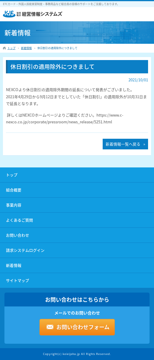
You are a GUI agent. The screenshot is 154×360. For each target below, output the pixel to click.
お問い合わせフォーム (82, 327)
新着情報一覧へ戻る (123, 144)
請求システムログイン (25, 250)
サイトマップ (17, 280)
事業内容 (13, 205)
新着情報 (13, 265)
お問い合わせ (17, 235)
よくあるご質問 (19, 220)
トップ (12, 174)
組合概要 (13, 190)
